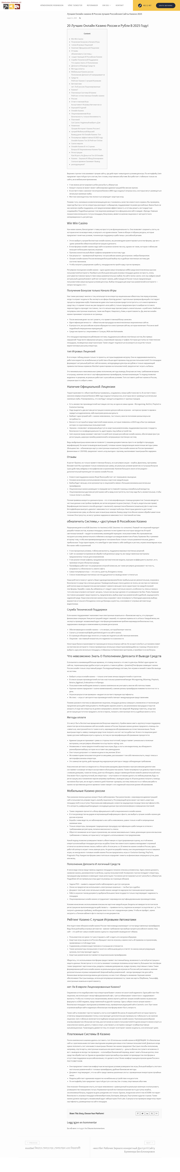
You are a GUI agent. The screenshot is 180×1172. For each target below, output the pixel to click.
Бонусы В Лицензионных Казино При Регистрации (86, 151)
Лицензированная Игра (81, 113)
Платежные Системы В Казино (83, 92)
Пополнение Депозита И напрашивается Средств (88, 76)
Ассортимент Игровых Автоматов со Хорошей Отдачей (86, 106)
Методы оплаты (77, 69)
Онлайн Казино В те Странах (83, 146)
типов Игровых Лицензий (82, 45)
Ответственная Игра (80, 101)
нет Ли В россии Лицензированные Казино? (85, 88)
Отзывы (74, 51)
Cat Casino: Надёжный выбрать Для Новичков (85, 124)
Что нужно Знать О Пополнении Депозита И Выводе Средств (84, 64)
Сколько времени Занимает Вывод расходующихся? (85, 163)
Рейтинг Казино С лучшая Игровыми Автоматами (86, 82)
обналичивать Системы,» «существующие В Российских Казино (86, 55)
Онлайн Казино (77, 110)
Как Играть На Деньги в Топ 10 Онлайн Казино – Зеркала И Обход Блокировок (87, 157)
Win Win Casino (77, 39)
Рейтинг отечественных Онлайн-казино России (87, 97)
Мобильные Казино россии (82, 72)
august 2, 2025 (72, 18)
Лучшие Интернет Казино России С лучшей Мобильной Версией (85, 130)
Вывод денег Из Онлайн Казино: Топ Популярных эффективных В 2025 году (87, 136)
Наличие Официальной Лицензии (85, 48)
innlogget (80, 1128)
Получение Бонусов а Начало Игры (85, 42)
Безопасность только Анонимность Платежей (86, 118)
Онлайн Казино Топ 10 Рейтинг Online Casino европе (86, 142)
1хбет (84, 285)
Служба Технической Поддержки (84, 60)
